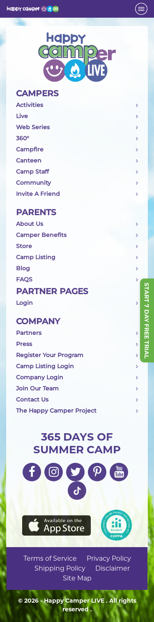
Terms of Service (50, 558)
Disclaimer (112, 568)
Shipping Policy (59, 568)
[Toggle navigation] (141, 9)
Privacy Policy (109, 558)
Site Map (77, 578)
